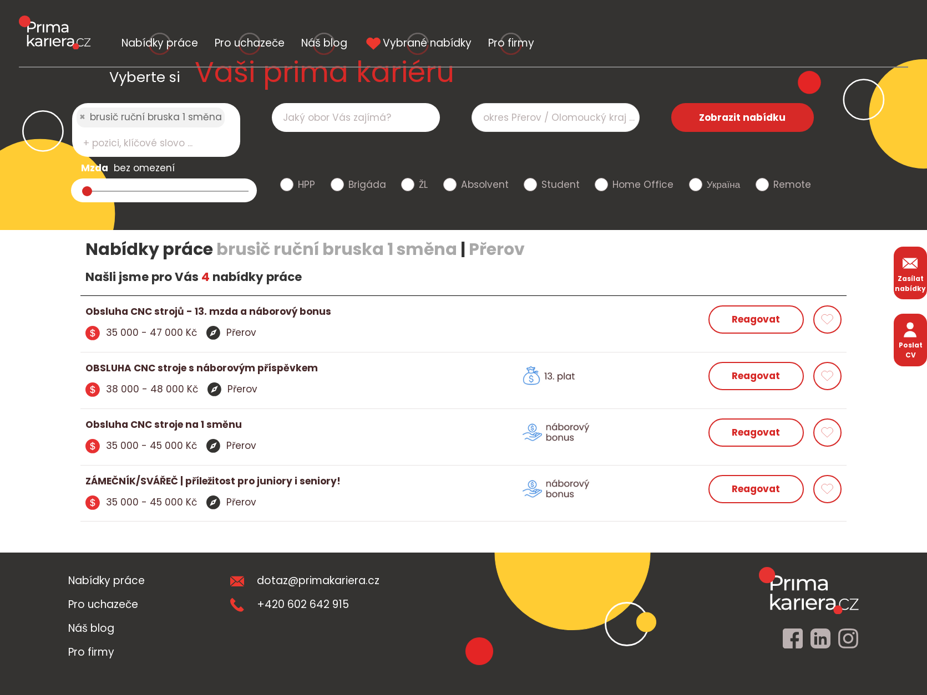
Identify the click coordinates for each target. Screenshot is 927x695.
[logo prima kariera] (54, 21)
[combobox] (156, 130)
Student (560, 184)
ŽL (423, 184)
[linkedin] (820, 639)
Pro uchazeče (359, 20)
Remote (792, 184)
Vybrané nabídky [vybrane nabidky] (673, 20)
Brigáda (367, 184)
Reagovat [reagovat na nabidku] (756, 319)
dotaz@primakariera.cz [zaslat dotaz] (304, 580)
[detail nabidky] (274, 312)
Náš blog (507, 20)
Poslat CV (911, 339)
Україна (723, 184)
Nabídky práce (196, 20)
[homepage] (809, 590)
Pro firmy (840, 20)
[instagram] (848, 639)
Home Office (642, 184)
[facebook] (792, 639)
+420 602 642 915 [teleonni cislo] (289, 604)
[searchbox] (149, 143)
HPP (306, 184)
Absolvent (485, 184)
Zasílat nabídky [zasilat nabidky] (910, 273)
